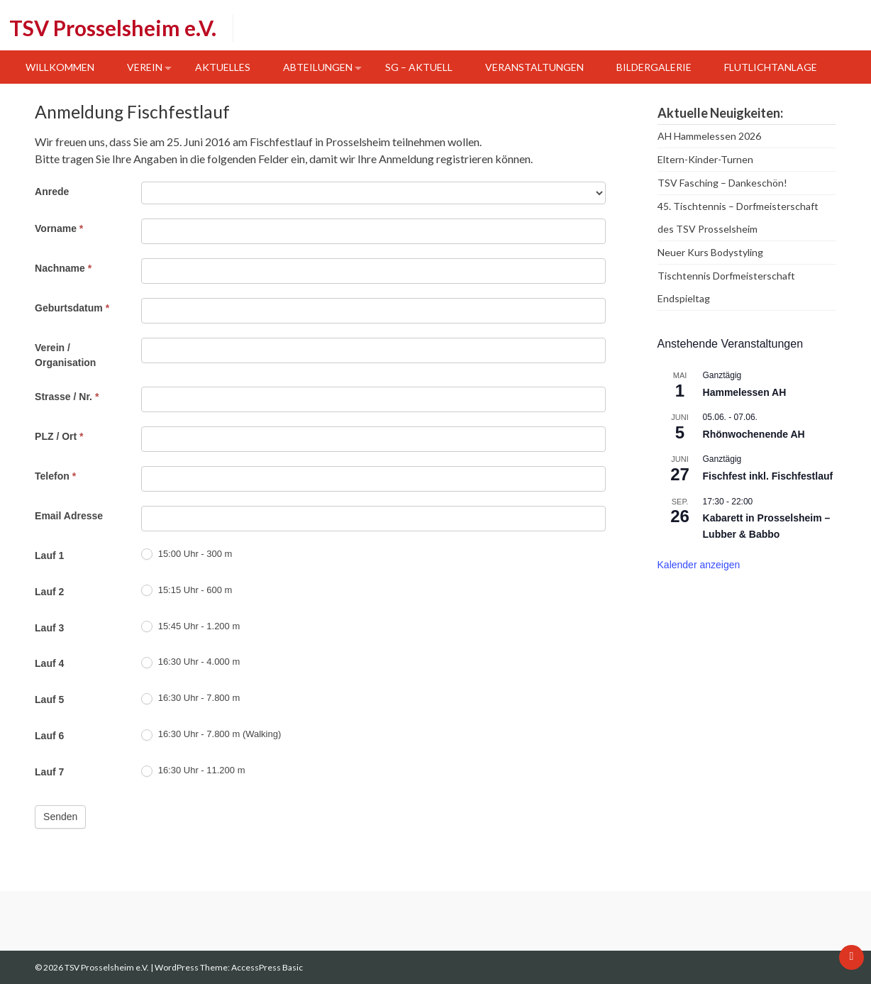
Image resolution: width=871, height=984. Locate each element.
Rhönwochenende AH (754, 434)
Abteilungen (318, 67)
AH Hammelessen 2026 (709, 136)
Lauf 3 (49, 628)
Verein (144, 67)
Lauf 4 (49, 663)
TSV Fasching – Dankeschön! (722, 183)
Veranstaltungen (534, 67)
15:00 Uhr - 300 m (186, 554)
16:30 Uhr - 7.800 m (190, 698)
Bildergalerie (654, 67)
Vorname (59, 228)
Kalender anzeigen (699, 564)
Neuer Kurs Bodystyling (710, 252)
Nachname (63, 268)
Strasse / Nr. (67, 396)
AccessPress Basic (267, 967)
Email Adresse (69, 515)
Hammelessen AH (745, 392)
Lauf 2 (49, 591)
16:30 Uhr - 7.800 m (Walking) (211, 735)
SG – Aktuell (419, 67)
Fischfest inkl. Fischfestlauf (768, 476)
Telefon (55, 476)
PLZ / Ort (59, 436)
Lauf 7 (49, 772)
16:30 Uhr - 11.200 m (193, 771)
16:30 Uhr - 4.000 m (190, 662)
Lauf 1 (49, 555)
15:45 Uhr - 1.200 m (190, 627)
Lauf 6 (49, 735)
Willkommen (60, 67)
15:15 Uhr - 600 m (186, 591)
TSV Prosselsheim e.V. (112, 27)
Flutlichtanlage (770, 67)
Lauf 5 (49, 699)
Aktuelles (222, 67)
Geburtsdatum (72, 308)
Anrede (52, 191)
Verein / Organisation (65, 355)
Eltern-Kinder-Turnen (705, 159)
